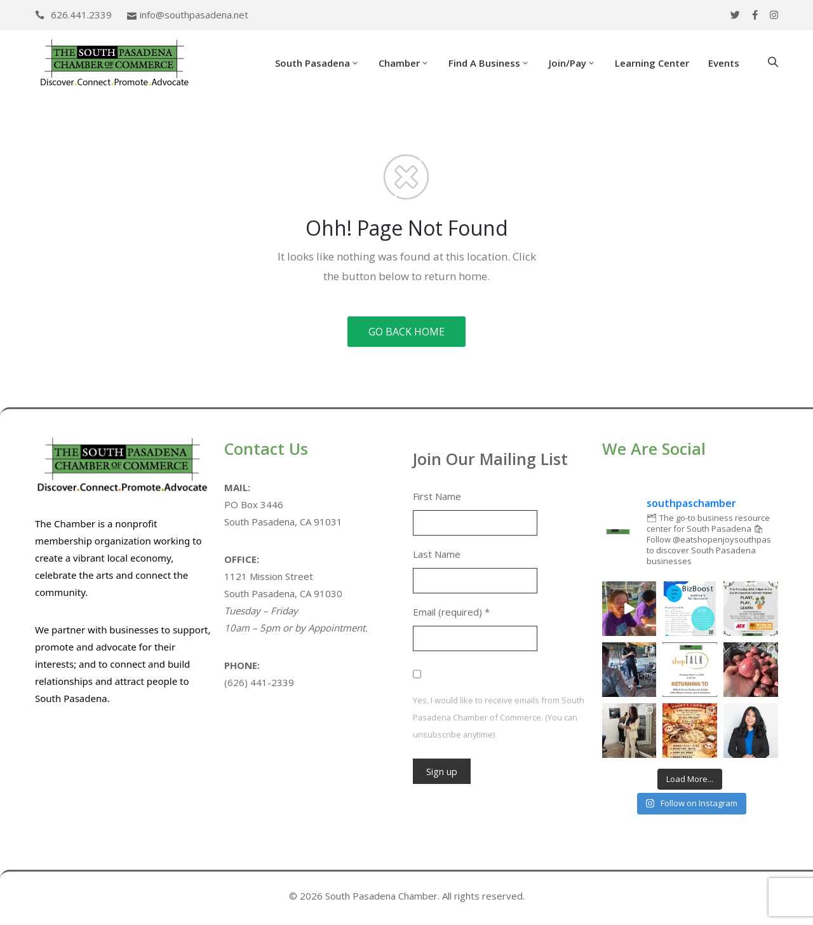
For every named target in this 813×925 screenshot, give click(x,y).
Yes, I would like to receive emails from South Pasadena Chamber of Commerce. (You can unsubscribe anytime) (498, 717)
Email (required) (451, 611)
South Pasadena (317, 63)
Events (723, 63)
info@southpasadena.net (194, 14)
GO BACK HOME (406, 332)
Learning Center (652, 63)
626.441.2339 (81, 14)
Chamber (404, 63)
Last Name (436, 554)
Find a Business (489, 63)
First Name (437, 496)
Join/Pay (572, 63)
